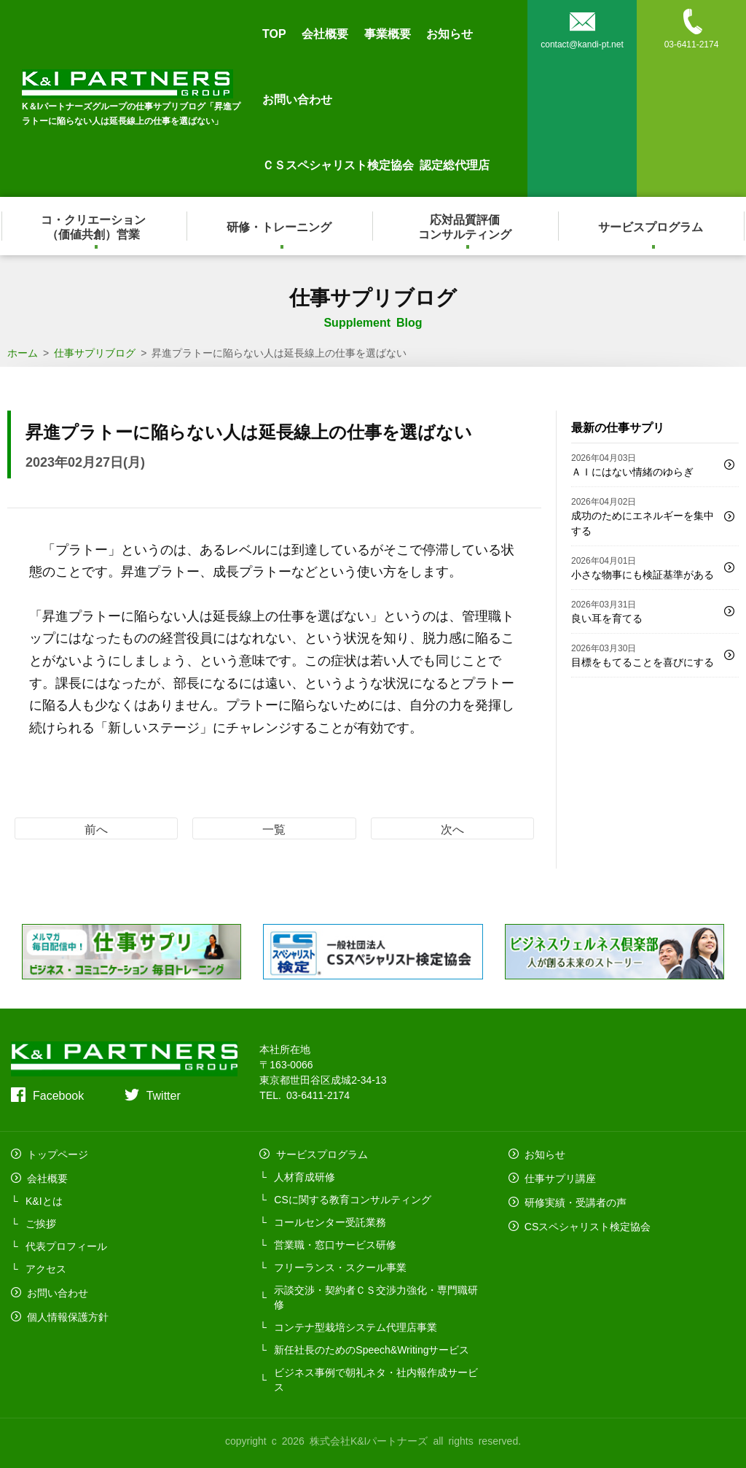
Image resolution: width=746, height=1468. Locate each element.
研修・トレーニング (280, 226)
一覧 (274, 828)
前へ (96, 828)
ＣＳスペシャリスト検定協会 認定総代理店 (376, 164)
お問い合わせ (297, 98)
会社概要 (325, 33)
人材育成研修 (304, 1175)
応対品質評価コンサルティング (466, 226)
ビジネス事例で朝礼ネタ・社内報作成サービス (376, 1377)
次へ (452, 828)
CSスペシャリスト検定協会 (586, 1220)
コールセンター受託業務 (330, 1220)
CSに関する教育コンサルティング (352, 1197)
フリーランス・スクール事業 (340, 1265)
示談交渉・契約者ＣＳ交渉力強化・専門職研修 (376, 1295)
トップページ (56, 1152)
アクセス (45, 1265)
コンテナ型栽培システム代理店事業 (355, 1325)
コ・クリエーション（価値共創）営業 (94, 226)
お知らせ (449, 33)
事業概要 (387, 33)
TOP (274, 33)
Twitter (163, 1094)
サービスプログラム (652, 226)
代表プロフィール (66, 1243)
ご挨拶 (40, 1220)
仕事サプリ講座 (558, 1175)
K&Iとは (44, 1197)
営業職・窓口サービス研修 (335, 1243)
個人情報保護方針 (66, 1310)
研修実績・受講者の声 (574, 1197)
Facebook (58, 1094)
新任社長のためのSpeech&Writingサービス (371, 1348)
